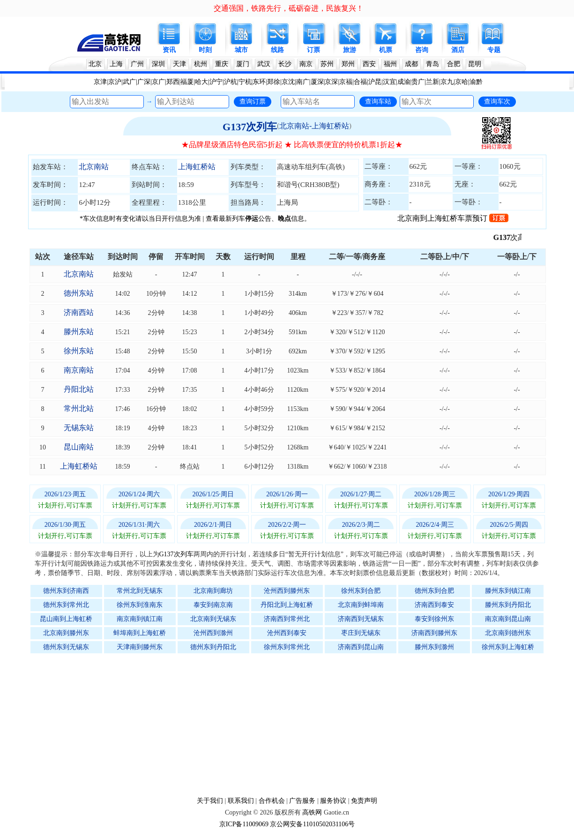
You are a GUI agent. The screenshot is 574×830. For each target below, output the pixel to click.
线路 (277, 49)
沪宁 (216, 81)
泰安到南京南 (213, 604)
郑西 (172, 81)
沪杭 (230, 81)
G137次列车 (250, 127)
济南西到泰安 (434, 604)
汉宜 (389, 81)
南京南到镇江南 (140, 618)
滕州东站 (79, 332)
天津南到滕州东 (140, 647)
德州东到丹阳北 (213, 647)
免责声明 (364, 800)
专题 (493, 49)
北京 (95, 63)
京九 (447, 81)
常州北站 (79, 408)
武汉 (263, 63)
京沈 (288, 81)
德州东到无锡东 (66, 647)
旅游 (349, 49)
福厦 (187, 81)
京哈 (461, 81)
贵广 (418, 81)
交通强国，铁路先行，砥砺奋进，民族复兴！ (289, 8)
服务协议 (333, 800)
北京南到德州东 (508, 632)
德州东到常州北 (66, 604)
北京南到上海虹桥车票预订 (452, 218)
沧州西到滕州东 (287, 590)
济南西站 (79, 312)
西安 (369, 63)
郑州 (348, 63)
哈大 (201, 81)
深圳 (158, 63)
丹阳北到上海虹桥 (287, 604)
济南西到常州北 (287, 618)
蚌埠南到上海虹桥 (139, 632)
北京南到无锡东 (213, 618)
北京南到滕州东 (66, 632)
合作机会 (272, 800)
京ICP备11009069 (243, 824)
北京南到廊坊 (213, 590)
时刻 (205, 49)
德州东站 (79, 293)
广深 (143, 81)
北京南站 (94, 167)
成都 (411, 63)
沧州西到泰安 (286, 632)
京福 (345, 81)
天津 (179, 63)
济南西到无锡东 (361, 618)
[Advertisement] (292, 724)
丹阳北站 (79, 389)
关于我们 (210, 800)
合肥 (453, 63)
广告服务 (302, 800)
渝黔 (476, 81)
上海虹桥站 (197, 167)
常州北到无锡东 (140, 590)
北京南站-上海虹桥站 (314, 126)
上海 (116, 63)
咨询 (421, 49)
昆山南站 (79, 447)
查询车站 (378, 101)
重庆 (221, 63)
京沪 (114, 81)
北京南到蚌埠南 (361, 604)
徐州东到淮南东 (140, 604)
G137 (507, 237)
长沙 (284, 63)
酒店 (457, 49)
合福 (360, 81)
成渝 (403, 81)
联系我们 (241, 800)
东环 (259, 81)
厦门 (242, 63)
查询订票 (252, 101)
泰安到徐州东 (434, 618)
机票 (385, 49)
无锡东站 (79, 428)
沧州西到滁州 (213, 632)
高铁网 (312, 812)
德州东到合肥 (434, 590)
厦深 (317, 81)
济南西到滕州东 (434, 632)
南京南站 (79, 370)
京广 (158, 81)
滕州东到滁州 (434, 647)
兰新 (432, 81)
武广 (129, 81)
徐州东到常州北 (287, 647)
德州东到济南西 (66, 590)
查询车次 (497, 101)
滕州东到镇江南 (508, 590)
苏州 (327, 63)
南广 (302, 81)
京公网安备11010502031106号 (312, 824)
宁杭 (245, 81)
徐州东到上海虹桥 (508, 647)
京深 (331, 81)
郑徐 (273, 81)
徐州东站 (79, 351)
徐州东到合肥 (360, 590)
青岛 (432, 63)
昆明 (474, 63)
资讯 (169, 49)
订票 (313, 49)
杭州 (200, 63)
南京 (306, 63)
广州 (137, 63)
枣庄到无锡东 (360, 632)
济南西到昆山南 (361, 647)
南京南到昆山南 (508, 618)
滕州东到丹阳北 (508, 604)
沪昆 (374, 81)
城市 (241, 49)
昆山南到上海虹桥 (66, 618)
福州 (390, 63)
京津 (100, 81)
